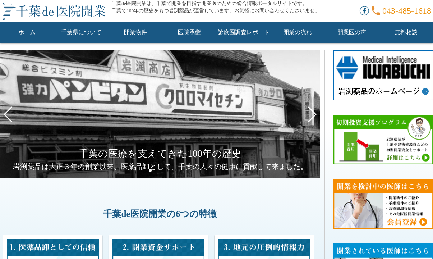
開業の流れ (297, 32)
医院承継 (189, 32)
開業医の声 (351, 32)
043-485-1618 (406, 10)
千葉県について (81, 32)
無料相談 (406, 32)
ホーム (27, 32)
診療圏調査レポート (244, 32)
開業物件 (135, 32)
